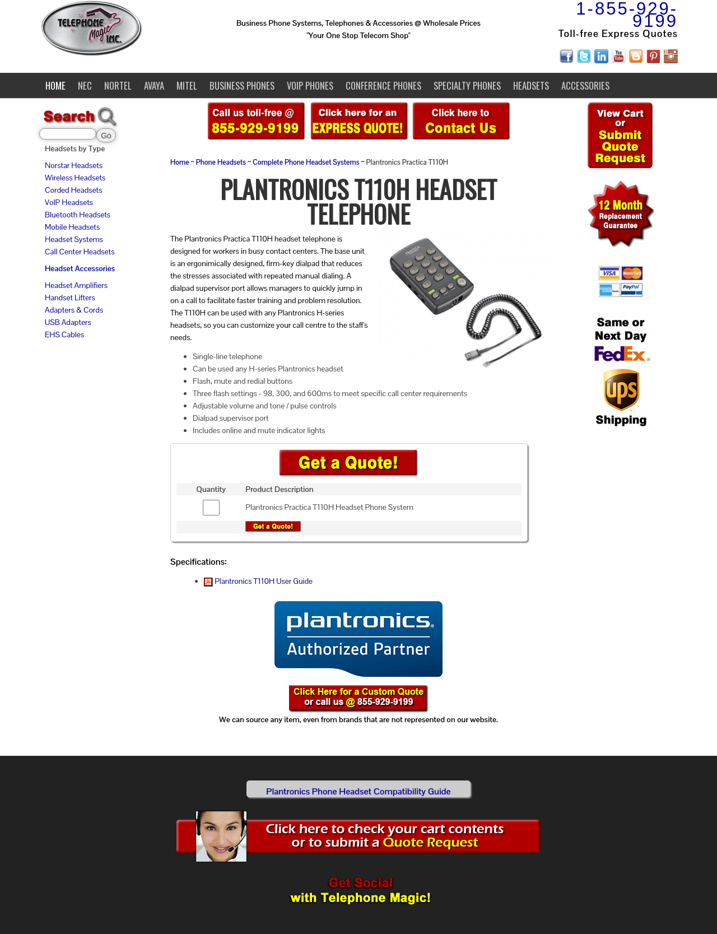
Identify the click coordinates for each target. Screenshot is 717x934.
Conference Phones (383, 85)
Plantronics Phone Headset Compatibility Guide (358, 791)
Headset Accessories (80, 268)
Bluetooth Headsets (77, 215)
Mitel (186, 85)
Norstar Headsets (74, 165)
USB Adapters (68, 322)
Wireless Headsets (75, 178)
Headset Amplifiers (76, 285)
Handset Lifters (70, 297)
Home (55, 85)
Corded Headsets (73, 190)
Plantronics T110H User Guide (258, 581)
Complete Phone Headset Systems (306, 162)
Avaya (154, 85)
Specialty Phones (467, 85)
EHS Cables (64, 334)
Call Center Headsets (79, 252)
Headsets (531, 85)
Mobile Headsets (72, 227)
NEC (85, 85)
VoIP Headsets (69, 202)
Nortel (118, 85)
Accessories (585, 85)
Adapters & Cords (74, 310)
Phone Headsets (221, 162)
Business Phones (241, 85)
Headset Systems (74, 239)
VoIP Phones (310, 85)
